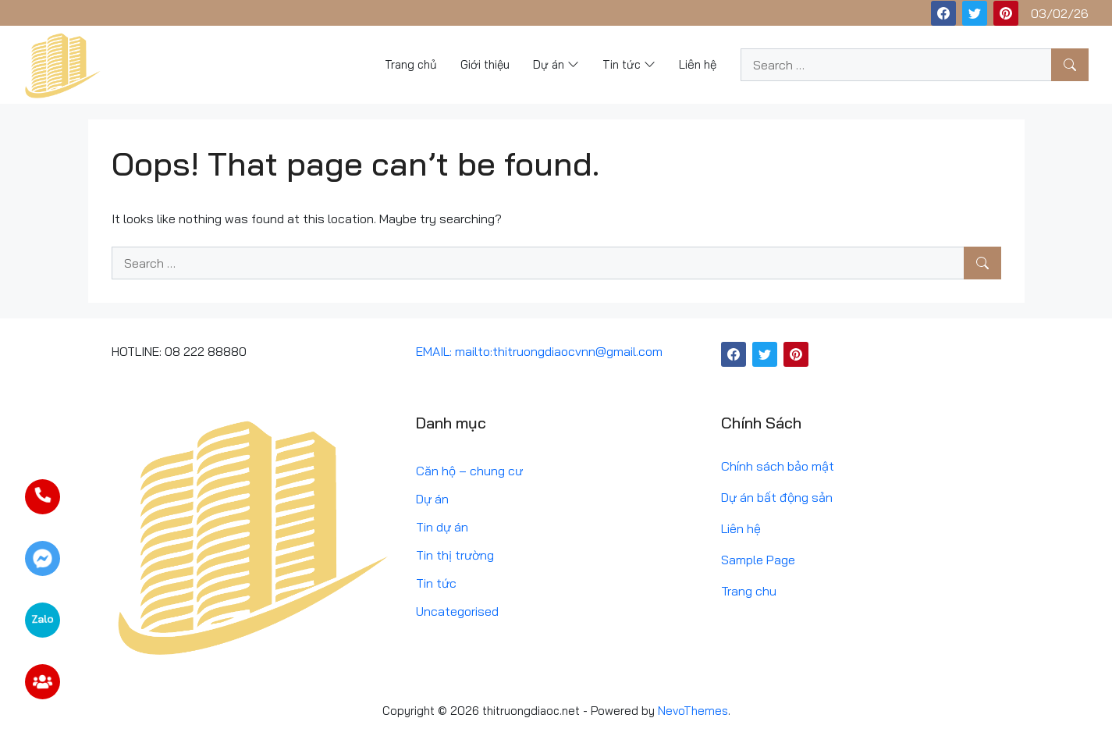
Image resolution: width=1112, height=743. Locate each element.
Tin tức (436, 583)
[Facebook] (943, 13)
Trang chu (748, 591)
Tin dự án (442, 527)
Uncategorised (457, 611)
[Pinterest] (1005, 13)
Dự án (432, 499)
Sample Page (758, 559)
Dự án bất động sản (777, 497)
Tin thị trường (455, 555)
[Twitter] (974, 13)
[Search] (1070, 64)
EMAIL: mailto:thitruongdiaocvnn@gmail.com (539, 351)
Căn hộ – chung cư (469, 470)
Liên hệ (741, 528)
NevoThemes (693, 710)
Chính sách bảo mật (777, 466)
